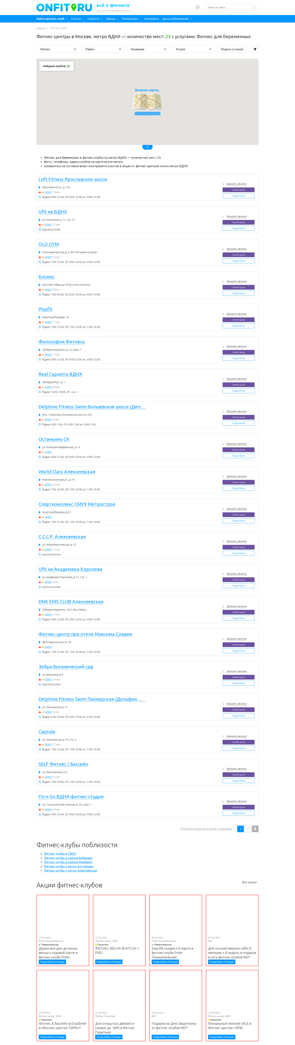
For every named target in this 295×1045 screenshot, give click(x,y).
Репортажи (130, 18)
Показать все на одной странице (206, 829)
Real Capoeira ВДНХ (60, 374)
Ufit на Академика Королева (70, 569)
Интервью (151, 18)
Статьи (76, 18)
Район (103, 49)
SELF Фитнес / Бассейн (63, 764)
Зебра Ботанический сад (66, 666)
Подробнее (238, 195)
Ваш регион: (114, 11)
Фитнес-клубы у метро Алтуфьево (69, 866)
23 (68, 66)
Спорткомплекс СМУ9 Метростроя (77, 504)
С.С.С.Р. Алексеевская (62, 536)
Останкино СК (54, 439)
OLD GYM (49, 244)
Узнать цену (238, 189)
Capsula (47, 731)
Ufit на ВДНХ (53, 211)
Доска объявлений (176, 18)
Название (148, 49)
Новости (93, 18)
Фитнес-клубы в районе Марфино (68, 862)
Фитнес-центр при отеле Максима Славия (85, 634)
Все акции (249, 882)
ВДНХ (48, 192)
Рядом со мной (238, 49)
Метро (58, 49)
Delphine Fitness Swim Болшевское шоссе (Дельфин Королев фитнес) (92, 406)
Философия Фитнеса (62, 341)
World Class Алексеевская (67, 471)
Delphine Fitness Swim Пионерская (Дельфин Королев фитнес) (92, 699)
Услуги (193, 49)
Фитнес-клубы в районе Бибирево (68, 858)
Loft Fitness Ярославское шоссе (73, 179)
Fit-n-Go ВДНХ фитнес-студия (71, 796)
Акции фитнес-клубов (69, 885)
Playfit (45, 309)
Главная (40, 28)
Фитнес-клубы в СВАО (60, 853)
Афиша (110, 18)
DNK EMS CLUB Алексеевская (71, 601)
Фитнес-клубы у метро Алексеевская (70, 870)
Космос (47, 276)
